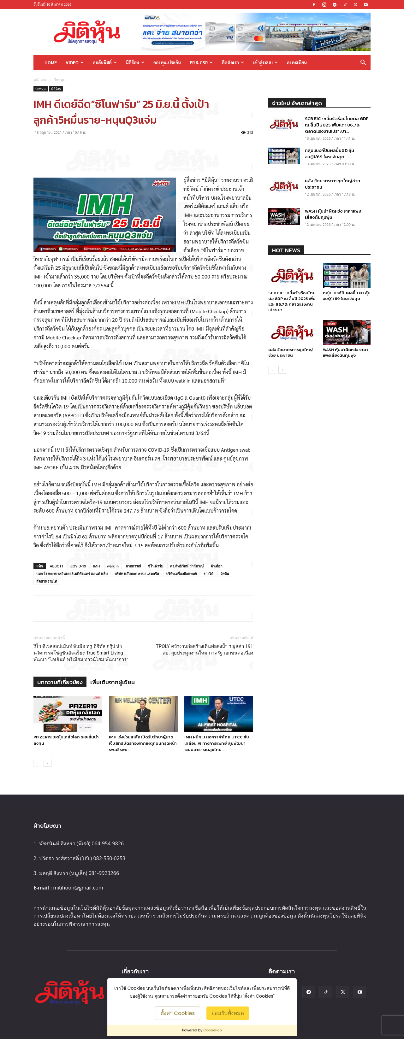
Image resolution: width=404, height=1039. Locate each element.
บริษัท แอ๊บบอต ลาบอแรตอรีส (137, 573)
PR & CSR (201, 62)
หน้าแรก (40, 79)
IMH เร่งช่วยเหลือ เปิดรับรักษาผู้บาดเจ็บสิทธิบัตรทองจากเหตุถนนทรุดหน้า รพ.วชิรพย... (143, 743)
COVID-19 (78, 566)
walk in (113, 566)
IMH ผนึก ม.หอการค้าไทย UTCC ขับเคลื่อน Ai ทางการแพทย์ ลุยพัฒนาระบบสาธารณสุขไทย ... (216, 743)
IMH (96, 566)
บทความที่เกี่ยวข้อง (60, 682)
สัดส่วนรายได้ (46, 581)
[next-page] (47, 763)
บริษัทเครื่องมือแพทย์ (181, 573)
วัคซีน (224, 573)
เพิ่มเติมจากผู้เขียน (112, 682)
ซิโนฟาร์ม (155, 566)
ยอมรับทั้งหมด (227, 1013)
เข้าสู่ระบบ (265, 62)
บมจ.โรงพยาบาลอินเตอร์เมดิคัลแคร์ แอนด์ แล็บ (72, 573)
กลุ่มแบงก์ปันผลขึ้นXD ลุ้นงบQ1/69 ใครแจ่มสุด (329, 153)
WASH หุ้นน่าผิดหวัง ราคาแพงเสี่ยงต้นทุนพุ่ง (333, 214)
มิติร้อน (135, 62)
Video (75, 62)
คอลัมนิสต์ (105, 62)
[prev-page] (37, 763)
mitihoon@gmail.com (78, 887)
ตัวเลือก (217, 566)
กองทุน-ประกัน (167, 62)
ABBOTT (56, 566)
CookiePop (212, 1030)
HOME (51, 62)
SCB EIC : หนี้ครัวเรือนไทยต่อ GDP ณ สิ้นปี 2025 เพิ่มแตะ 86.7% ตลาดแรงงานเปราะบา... (337, 125)
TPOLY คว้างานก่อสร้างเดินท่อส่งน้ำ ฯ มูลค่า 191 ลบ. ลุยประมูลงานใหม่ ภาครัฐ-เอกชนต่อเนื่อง (204, 649)
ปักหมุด (40, 88)
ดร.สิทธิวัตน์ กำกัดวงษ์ (187, 566)
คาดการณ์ (133, 566)
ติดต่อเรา (233, 62)
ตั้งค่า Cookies (177, 1013)
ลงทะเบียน (297, 62)
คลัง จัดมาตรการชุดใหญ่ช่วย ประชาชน (332, 184)
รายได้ (208, 573)
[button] (363, 63)
